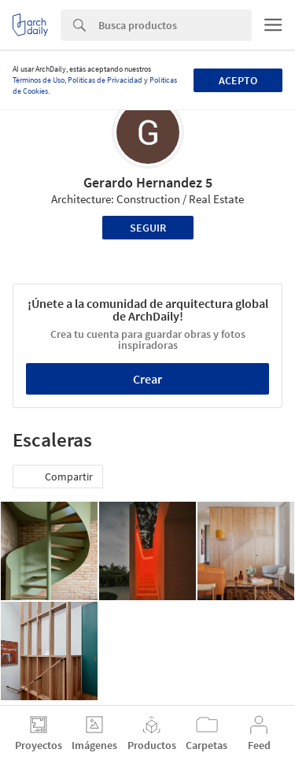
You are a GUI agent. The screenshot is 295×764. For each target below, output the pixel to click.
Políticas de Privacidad (105, 80)
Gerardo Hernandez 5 (147, 182)
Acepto (238, 80)
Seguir (148, 228)
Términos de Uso (39, 80)
